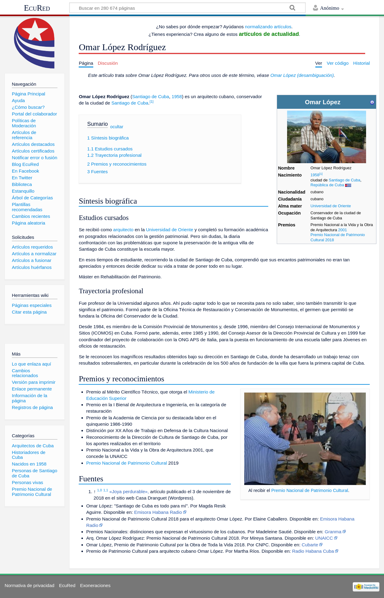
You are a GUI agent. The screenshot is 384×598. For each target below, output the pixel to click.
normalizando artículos (268, 26)
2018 (329, 240)
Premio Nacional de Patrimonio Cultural (309, 490)
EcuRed (37, 7)
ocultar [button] (116, 126)
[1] (321, 173)
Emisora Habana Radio (158, 512)
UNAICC (324, 538)
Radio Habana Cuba (313, 551)
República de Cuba (327, 185)
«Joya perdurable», (129, 491)
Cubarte (310, 544)
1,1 (105, 490)
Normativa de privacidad (29, 585)
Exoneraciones (95, 585)
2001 (342, 230)
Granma (333, 531)
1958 (314, 175)
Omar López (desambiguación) (302, 75)
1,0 (99, 490)
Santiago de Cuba (344, 180)
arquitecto (123, 229)
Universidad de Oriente (330, 206)
